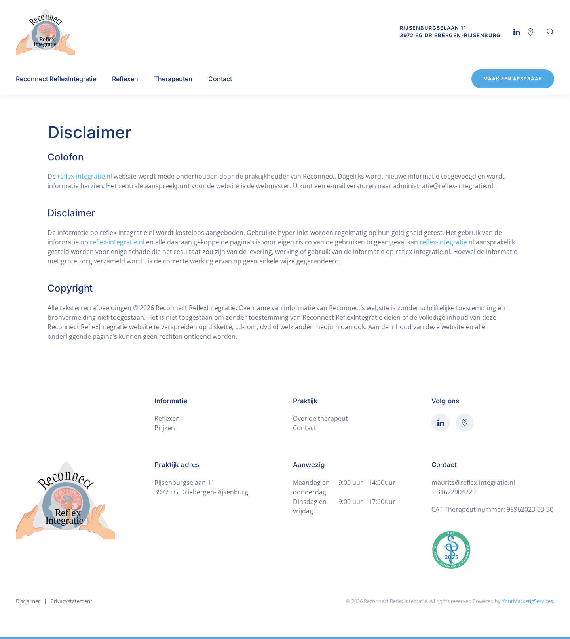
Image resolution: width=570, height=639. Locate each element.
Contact (220, 79)
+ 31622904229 (453, 492)
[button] (550, 32)
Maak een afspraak (512, 79)
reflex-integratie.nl (84, 176)
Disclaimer (28, 601)
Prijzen (164, 427)
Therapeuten (173, 79)
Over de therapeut (320, 418)
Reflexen (167, 418)
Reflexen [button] (125, 79)
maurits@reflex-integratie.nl (473, 482)
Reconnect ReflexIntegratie (56, 79)
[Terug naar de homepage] (45, 31)
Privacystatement (71, 601)
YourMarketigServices (527, 601)
